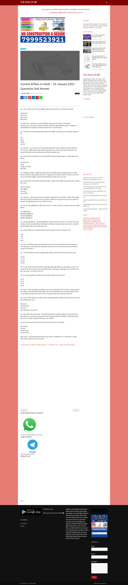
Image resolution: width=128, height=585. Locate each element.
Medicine (104, 226)
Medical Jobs (97, 226)
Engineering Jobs (96, 221)
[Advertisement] (50, 397)
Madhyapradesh (88, 226)
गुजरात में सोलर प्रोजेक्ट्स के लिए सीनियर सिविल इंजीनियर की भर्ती (99, 42)
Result (85, 228)
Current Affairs (23, 48)
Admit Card (87, 218)
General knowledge (89, 223)
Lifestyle (102, 223)
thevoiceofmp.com (102, 583)
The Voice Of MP (28, 2)
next (22, 501)
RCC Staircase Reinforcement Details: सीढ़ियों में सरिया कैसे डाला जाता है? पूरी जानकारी (99, 65)
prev (21, 501)
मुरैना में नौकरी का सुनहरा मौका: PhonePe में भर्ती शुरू (98, 36)
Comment (77, 93)
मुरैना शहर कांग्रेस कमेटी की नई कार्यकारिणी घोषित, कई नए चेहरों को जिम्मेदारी (99, 58)
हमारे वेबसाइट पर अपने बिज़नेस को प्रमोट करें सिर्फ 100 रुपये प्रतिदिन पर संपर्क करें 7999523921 (66, 9)
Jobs (97, 223)
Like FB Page (23, 523)
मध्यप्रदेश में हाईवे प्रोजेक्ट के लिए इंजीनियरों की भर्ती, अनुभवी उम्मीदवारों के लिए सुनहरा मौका (98, 50)
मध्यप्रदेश (90, 228)
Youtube (22, 526)
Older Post (76, 410)
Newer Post (23, 410)
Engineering (87, 221)
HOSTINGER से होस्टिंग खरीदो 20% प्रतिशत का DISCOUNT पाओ (67, 12)
